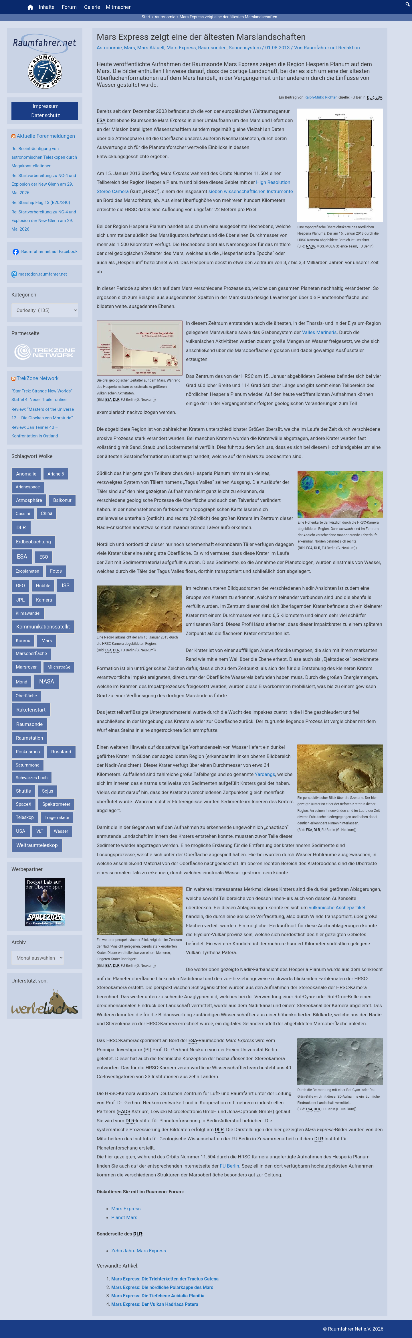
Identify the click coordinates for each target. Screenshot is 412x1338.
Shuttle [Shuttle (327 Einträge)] (23, 791)
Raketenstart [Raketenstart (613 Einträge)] (30, 710)
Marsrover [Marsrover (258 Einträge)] (26, 667)
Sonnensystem (245, 47)
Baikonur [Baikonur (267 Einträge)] (62, 500)
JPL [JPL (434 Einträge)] (20, 600)
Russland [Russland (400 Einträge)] (61, 752)
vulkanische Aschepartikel (337, 907)
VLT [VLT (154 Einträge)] (39, 831)
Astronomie (109, 47)
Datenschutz (45, 115)
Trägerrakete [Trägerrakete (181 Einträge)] (57, 817)
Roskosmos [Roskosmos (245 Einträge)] (28, 752)
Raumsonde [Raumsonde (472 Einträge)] (29, 724)
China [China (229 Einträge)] (46, 513)
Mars (129, 47)
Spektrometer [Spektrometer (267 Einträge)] (56, 804)
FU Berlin (229, 1166)
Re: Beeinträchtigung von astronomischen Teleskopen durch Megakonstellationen (44, 157)
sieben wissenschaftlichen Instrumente (251, 191)
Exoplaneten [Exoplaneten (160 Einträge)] (27, 571)
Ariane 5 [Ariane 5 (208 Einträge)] (55, 474)
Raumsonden (212, 47)
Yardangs (265, 774)
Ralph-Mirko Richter (320, 97)
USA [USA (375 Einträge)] (20, 831)
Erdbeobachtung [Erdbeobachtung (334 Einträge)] (33, 542)
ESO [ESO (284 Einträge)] (43, 557)
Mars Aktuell (151, 47)
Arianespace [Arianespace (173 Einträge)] (28, 487)
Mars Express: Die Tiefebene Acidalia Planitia (158, 1295)
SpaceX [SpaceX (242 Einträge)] (23, 804)
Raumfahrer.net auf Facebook (49, 251)
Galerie (92, 7)
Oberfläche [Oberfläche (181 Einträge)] (26, 695)
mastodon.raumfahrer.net (42, 274)
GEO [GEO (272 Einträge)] (20, 585)
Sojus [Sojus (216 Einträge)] (47, 791)
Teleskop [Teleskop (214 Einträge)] (25, 817)
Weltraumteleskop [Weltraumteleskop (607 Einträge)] (37, 845)
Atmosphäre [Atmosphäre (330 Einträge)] (29, 500)
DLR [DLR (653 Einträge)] (21, 527)
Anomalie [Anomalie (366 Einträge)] (26, 474)
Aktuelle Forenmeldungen (46, 136)
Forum (69, 7)
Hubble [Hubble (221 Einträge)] (43, 585)
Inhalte (46, 7)
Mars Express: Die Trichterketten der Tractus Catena (165, 1279)
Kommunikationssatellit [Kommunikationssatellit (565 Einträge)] (43, 627)
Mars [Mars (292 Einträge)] (46, 640)
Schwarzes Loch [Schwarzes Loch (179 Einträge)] (32, 777)
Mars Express (181, 47)
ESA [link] (378, 97)
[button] (407, 4)
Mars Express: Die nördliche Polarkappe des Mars (162, 1287)
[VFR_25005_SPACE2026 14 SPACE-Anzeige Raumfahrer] (45, 901)
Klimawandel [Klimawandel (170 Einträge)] (28, 613)
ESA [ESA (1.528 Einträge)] (22, 556)
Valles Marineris (319, 332)
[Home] (30, 7)
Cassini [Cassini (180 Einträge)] (23, 513)
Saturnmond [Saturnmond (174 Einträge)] (27, 765)
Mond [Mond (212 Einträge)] (21, 682)
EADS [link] (124, 1111)
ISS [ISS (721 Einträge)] (66, 585)
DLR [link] (370, 97)
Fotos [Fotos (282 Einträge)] (56, 571)
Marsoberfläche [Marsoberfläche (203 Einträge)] (31, 653)
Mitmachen (119, 7)
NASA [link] (310, 246)
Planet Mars (124, 1217)
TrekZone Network (38, 378)
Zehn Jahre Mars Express (138, 1250)
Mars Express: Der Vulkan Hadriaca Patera (154, 1304)
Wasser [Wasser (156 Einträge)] (61, 831)
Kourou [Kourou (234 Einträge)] (23, 640)
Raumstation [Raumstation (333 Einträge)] (29, 738)
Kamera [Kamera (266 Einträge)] (44, 600)
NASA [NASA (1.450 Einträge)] (46, 681)
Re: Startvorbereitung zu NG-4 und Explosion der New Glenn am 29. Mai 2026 (43, 184)
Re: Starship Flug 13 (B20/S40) (40, 202)
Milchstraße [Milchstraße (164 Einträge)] (58, 667)
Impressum (46, 106)
